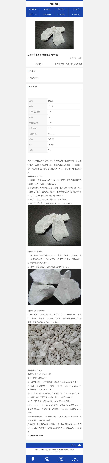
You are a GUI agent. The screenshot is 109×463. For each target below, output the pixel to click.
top (73, 445)
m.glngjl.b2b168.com (35, 436)
